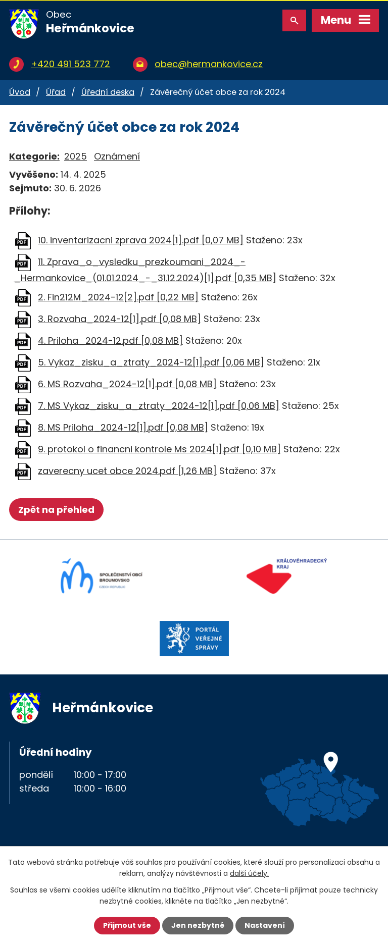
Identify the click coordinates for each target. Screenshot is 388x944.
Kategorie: (34, 156)
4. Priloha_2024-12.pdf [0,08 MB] (110, 340)
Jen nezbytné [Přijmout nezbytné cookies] (197, 925)
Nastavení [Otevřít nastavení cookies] (265, 925)
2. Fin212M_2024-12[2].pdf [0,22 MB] (118, 297)
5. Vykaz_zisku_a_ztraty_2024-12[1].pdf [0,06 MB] (151, 362)
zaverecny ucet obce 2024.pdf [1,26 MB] (127, 470)
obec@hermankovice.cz (209, 64)
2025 (75, 156)
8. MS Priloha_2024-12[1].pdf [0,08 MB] (123, 427)
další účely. (249, 873)
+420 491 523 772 (70, 64)
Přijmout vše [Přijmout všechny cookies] (127, 925)
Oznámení (117, 156)
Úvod (19, 92)
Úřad (56, 92)
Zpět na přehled (56, 509)
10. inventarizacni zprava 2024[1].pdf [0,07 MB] (141, 240)
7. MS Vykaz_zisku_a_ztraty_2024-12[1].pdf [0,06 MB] (158, 405)
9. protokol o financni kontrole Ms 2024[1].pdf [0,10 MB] (159, 449)
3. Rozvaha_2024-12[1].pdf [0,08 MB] (119, 318)
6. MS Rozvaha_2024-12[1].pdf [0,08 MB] (127, 384)
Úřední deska (107, 92)
